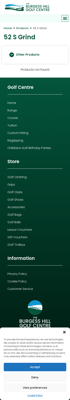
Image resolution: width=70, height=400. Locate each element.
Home (8, 28)
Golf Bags (14, 214)
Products (22, 28)
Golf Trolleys (16, 245)
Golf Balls (14, 222)
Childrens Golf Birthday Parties (29, 148)
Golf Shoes (15, 199)
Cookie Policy (35, 395)
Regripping (15, 140)
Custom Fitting (17, 133)
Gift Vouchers (17, 237)
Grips (11, 184)
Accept (35, 367)
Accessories (16, 207)
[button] (64, 332)
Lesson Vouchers (19, 230)
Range (12, 110)
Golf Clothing (17, 177)
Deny (35, 377)
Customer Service (20, 289)
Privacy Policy (17, 274)
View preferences (35, 388)
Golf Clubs (15, 192)
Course (12, 118)
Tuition (12, 125)
